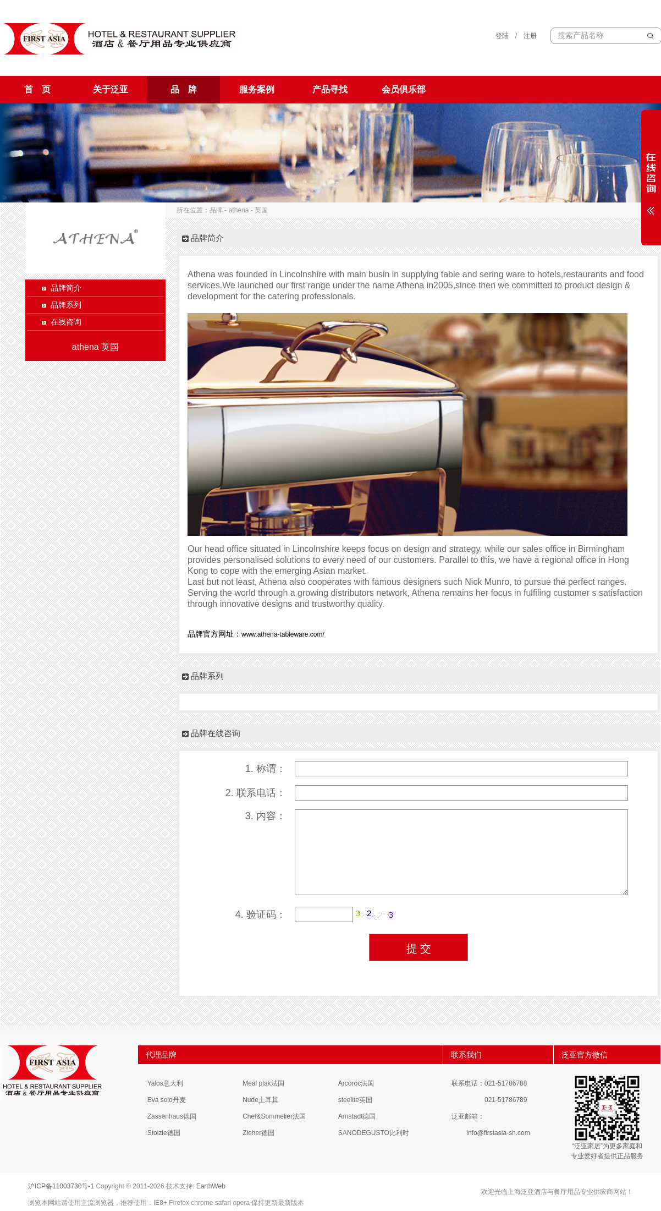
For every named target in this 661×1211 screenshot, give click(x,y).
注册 (530, 36)
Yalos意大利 (165, 1083)
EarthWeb (210, 1186)
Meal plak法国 (263, 1083)
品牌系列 (66, 304)
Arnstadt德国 (357, 1116)
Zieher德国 (258, 1133)
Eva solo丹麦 (166, 1100)
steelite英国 (355, 1100)
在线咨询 (66, 321)
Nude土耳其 (260, 1100)
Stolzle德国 (163, 1133)
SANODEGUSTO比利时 (373, 1133)
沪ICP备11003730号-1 (61, 1186)
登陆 (502, 36)
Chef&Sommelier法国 (274, 1116)
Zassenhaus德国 (171, 1116)
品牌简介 (66, 287)
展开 (651, 177)
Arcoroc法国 (356, 1083)
